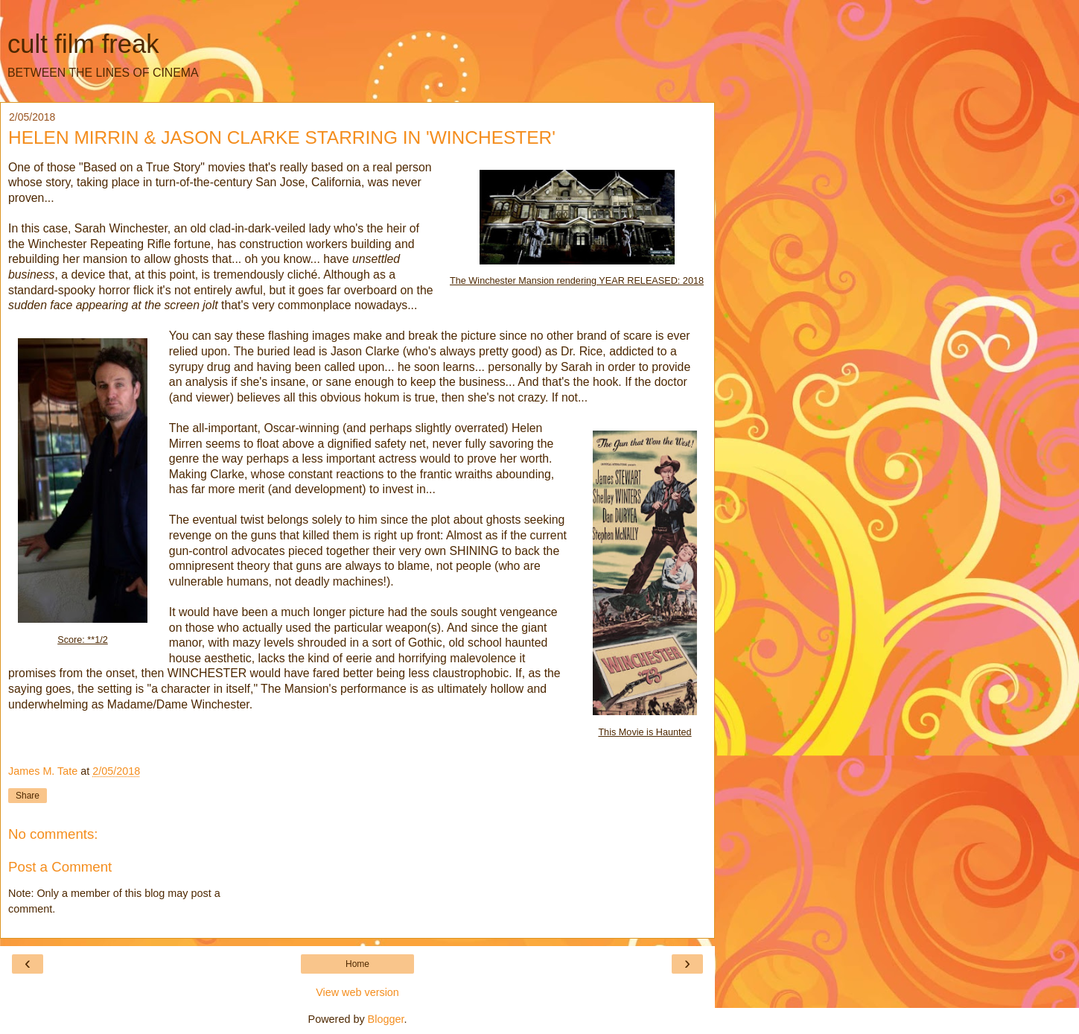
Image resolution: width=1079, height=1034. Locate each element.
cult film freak (83, 44)
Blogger (386, 1019)
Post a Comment (60, 867)
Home (357, 964)
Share (27, 795)
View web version (357, 992)
